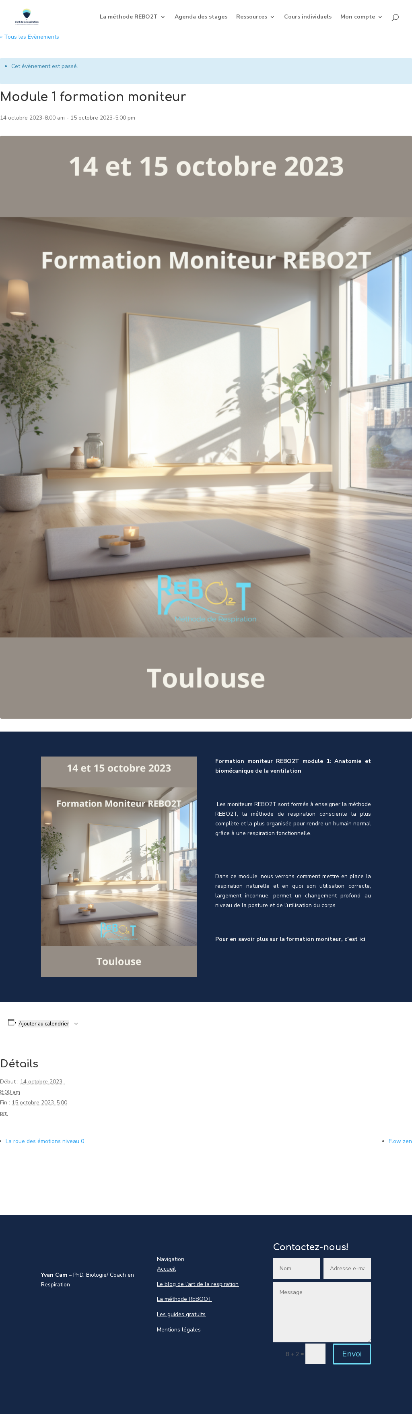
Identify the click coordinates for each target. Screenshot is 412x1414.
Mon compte (357, 17)
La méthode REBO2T (129, 17)
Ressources (251, 17)
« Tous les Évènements (29, 37)
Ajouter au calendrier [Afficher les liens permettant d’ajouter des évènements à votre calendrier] (44, 1023)
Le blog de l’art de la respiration (198, 1284)
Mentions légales (179, 1329)
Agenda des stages (201, 17)
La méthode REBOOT (184, 1299)
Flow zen (400, 1141)
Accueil (166, 1269)
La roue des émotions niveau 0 (45, 1141)
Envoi (352, 1353)
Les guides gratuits (181, 1314)
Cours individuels (308, 17)
